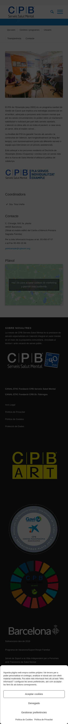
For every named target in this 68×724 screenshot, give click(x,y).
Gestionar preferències (34, 712)
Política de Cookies (24, 719)
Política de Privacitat (43, 719)
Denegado (34, 703)
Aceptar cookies (34, 694)
